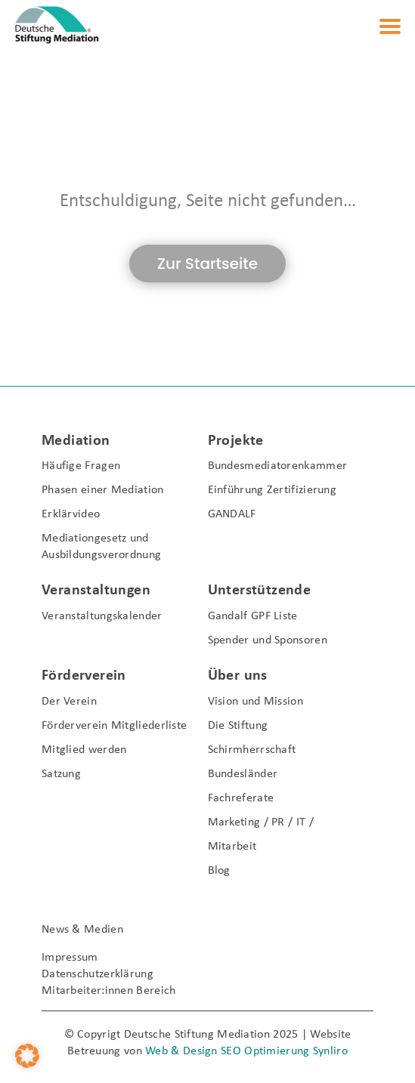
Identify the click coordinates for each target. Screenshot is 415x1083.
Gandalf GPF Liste (253, 616)
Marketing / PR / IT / (261, 822)
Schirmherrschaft (252, 750)
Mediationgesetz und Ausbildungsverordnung (101, 546)
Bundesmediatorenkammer (278, 466)
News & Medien (82, 930)
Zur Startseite (207, 263)
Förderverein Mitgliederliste (114, 726)
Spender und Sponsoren (267, 640)
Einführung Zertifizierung (272, 490)
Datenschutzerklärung (97, 974)
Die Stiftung (238, 726)
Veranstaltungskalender (102, 616)
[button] (27, 1056)
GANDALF (232, 514)
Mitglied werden (84, 750)
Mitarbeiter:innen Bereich (109, 991)
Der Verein (69, 702)
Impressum (70, 958)
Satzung (61, 774)
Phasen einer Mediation (103, 490)
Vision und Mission (255, 702)
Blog (219, 871)
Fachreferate (241, 798)
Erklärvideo (71, 514)
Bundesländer (243, 774)
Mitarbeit (232, 847)
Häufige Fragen (81, 466)
